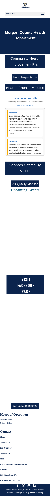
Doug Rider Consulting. (34, 493)
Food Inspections (25, 77)
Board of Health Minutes (25, 88)
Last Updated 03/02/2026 (25, 406)
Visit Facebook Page (26, 285)
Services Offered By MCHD (25, 168)
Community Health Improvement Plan (25, 61)
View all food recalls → (25, 105)
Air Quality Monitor (25, 184)
